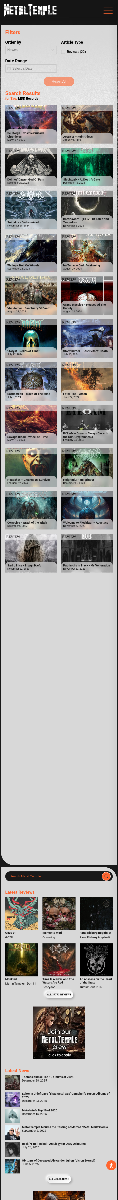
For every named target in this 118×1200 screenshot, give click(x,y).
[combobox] (27, 50)
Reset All (58, 81)
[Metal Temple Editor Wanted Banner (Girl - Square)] (59, 1058)
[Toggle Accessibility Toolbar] (111, 1165)
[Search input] (54, 876)
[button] (87, 52)
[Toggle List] (52, 50)
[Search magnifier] (106, 876)
